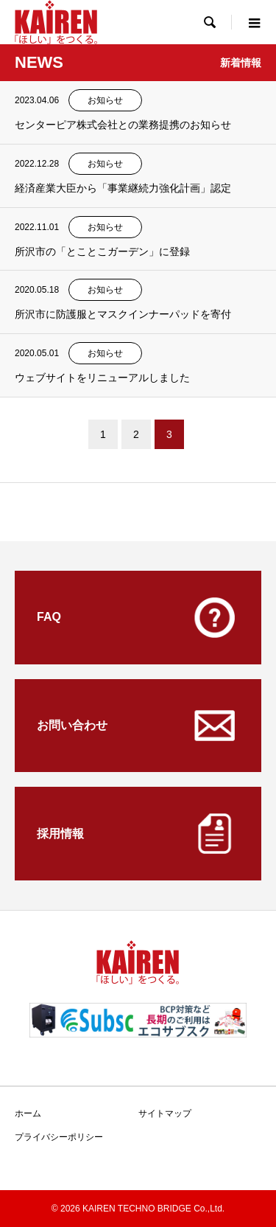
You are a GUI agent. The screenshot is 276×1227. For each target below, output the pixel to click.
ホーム (28, 1113)
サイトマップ (164, 1113)
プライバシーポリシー (59, 1137)
